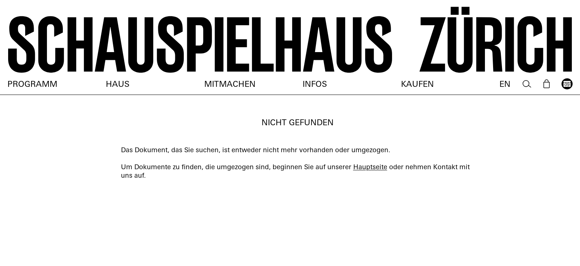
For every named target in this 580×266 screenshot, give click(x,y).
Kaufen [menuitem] (417, 85)
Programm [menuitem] (32, 85)
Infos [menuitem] (315, 85)
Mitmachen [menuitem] (230, 85)
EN (504, 85)
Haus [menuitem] (117, 85)
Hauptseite (370, 167)
